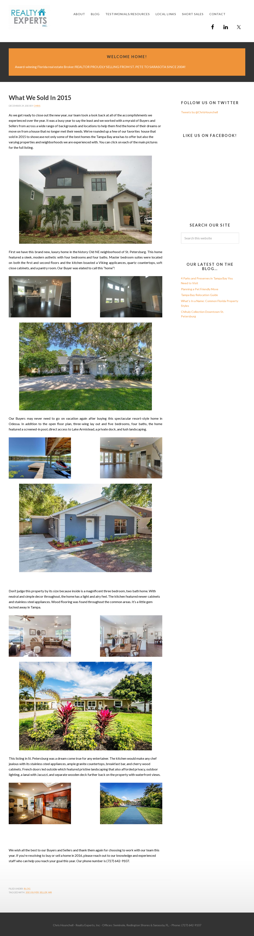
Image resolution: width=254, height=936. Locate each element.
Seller (43, 892)
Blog (27, 888)
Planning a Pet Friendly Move (199, 289)
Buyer (35, 892)
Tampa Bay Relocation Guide (199, 295)
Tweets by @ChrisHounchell (199, 112)
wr (50, 892)
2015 (28, 892)
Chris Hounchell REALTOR (40, 17)
